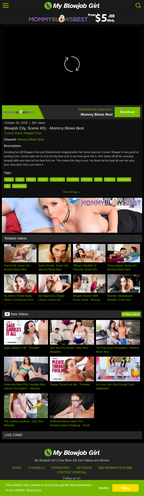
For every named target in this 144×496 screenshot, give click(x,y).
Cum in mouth (57, 179)
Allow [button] (125, 487)
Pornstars (60, 467)
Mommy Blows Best (31, 139)
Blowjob (31, 179)
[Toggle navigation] (5, 5)
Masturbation (124, 179)
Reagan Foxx (32, 133)
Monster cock (19, 186)
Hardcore (109, 179)
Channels (36, 467)
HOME (16, 467)
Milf (7, 186)
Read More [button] (33, 490)
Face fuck (86, 179)
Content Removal (72, 472)
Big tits (20, 179)
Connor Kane (13, 133)
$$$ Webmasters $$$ (115, 467)
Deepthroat (72, 179)
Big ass (9, 179)
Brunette (42, 179)
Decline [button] (103, 487)
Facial (98, 179)
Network (84, 467)
